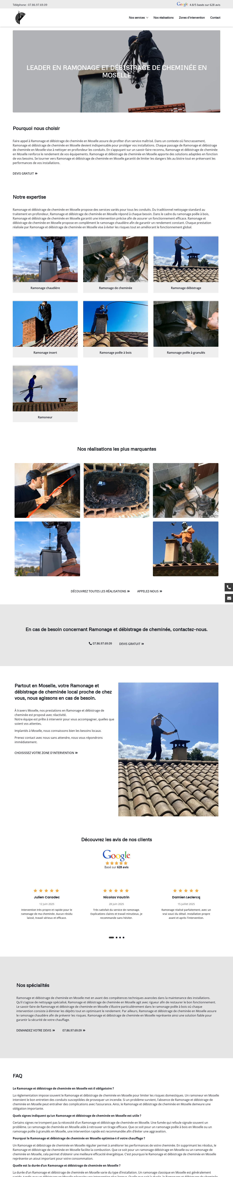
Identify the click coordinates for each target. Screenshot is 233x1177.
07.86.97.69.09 (37, 5)
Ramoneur (45, 417)
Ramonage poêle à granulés (186, 353)
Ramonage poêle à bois (116, 353)
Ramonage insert (45, 353)
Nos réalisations (163, 17)
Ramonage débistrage (186, 288)
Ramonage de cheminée (115, 288)
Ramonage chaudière (45, 288)
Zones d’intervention (192, 17)
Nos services (138, 17)
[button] (111, 937)
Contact (215, 17)
